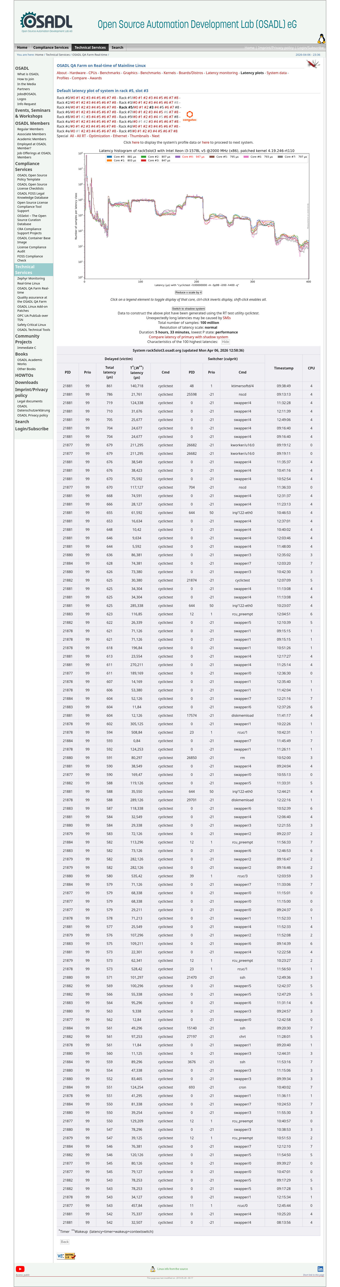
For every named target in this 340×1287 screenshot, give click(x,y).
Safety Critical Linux (31, 325)
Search (22, 421)
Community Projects (27, 339)
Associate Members (31, 134)
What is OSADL (28, 74)
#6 (104, 97)
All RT (81, 135)
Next (156, 135)
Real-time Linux (28, 283)
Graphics (130, 72)
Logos (21, 99)
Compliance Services (27, 166)
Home (250, 47)
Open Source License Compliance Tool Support (32, 206)
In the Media (26, 84)
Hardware (78, 72)
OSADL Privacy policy (32, 415)
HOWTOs (24, 375)
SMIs (227, 317)
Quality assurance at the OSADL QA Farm (32, 299)
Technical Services (58, 55)
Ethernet (120, 135)
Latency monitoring (222, 72)
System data (277, 72)
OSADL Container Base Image (34, 240)
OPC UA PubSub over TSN (32, 318)
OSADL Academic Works (29, 362)
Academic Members (31, 139)
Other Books (26, 369)
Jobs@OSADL (26, 94)
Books (21, 354)
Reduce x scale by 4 (188, 292)
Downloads (26, 382)
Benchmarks (110, 72)
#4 (93, 97)
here (135, 142)
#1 (78, 97)
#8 (114, 97)
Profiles (63, 78)
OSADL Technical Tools (33, 330)
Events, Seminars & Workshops (33, 113)
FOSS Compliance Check (30, 258)
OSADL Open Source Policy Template (32, 177)
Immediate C (26, 348)
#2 (83, 97)
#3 (89, 97)
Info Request (26, 104)
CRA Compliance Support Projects (29, 231)
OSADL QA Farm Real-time (89, 55)
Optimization (99, 135)
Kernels (170, 72)
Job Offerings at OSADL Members (34, 155)
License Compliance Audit (31, 249)
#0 (73, 97)
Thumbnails (139, 135)
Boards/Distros (191, 72)
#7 (109, 97)
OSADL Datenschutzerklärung (33, 408)
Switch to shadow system (188, 308)
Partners (23, 89)
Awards (96, 78)
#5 (99, 97)
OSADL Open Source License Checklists (32, 186)
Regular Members (30, 129)
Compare (79, 78)
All (72, 135)
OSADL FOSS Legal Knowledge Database (32, 195)
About (62, 72)
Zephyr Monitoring (31, 278)
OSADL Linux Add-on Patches (32, 308)
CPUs (92, 72)
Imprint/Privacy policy (276, 47)
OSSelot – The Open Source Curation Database (31, 220)
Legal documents (29, 401)
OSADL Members (32, 123)
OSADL (22, 68)
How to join (25, 79)
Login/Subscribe (311, 47)
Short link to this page (313, 1274)
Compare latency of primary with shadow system (188, 337)
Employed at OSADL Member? (31, 146)
